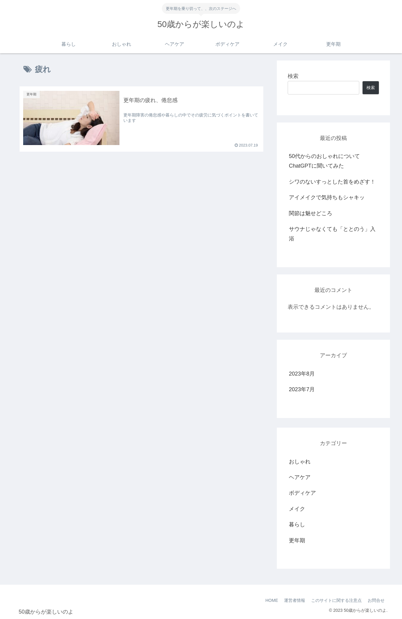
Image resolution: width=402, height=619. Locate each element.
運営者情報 (294, 600)
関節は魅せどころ (310, 213)
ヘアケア (300, 477)
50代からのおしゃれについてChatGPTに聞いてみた (324, 161)
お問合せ (376, 600)
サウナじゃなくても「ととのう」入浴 (332, 234)
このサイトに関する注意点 (336, 600)
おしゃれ (300, 462)
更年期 (297, 540)
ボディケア (302, 493)
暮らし (297, 525)
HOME (271, 600)
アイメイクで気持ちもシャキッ (327, 197)
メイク (297, 509)
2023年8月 (302, 374)
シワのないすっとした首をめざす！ (332, 182)
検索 (293, 76)
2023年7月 (302, 389)
